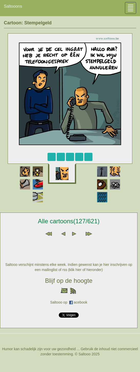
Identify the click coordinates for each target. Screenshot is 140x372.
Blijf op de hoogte (68, 280)
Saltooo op (59, 302)
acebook (80, 302)
